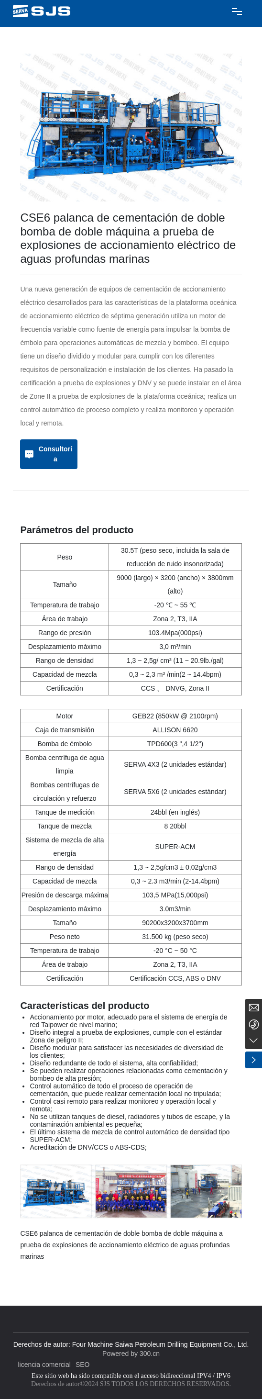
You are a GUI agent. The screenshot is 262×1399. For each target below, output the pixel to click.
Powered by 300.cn (131, 1353)
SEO (83, 1364)
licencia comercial (44, 1364)
